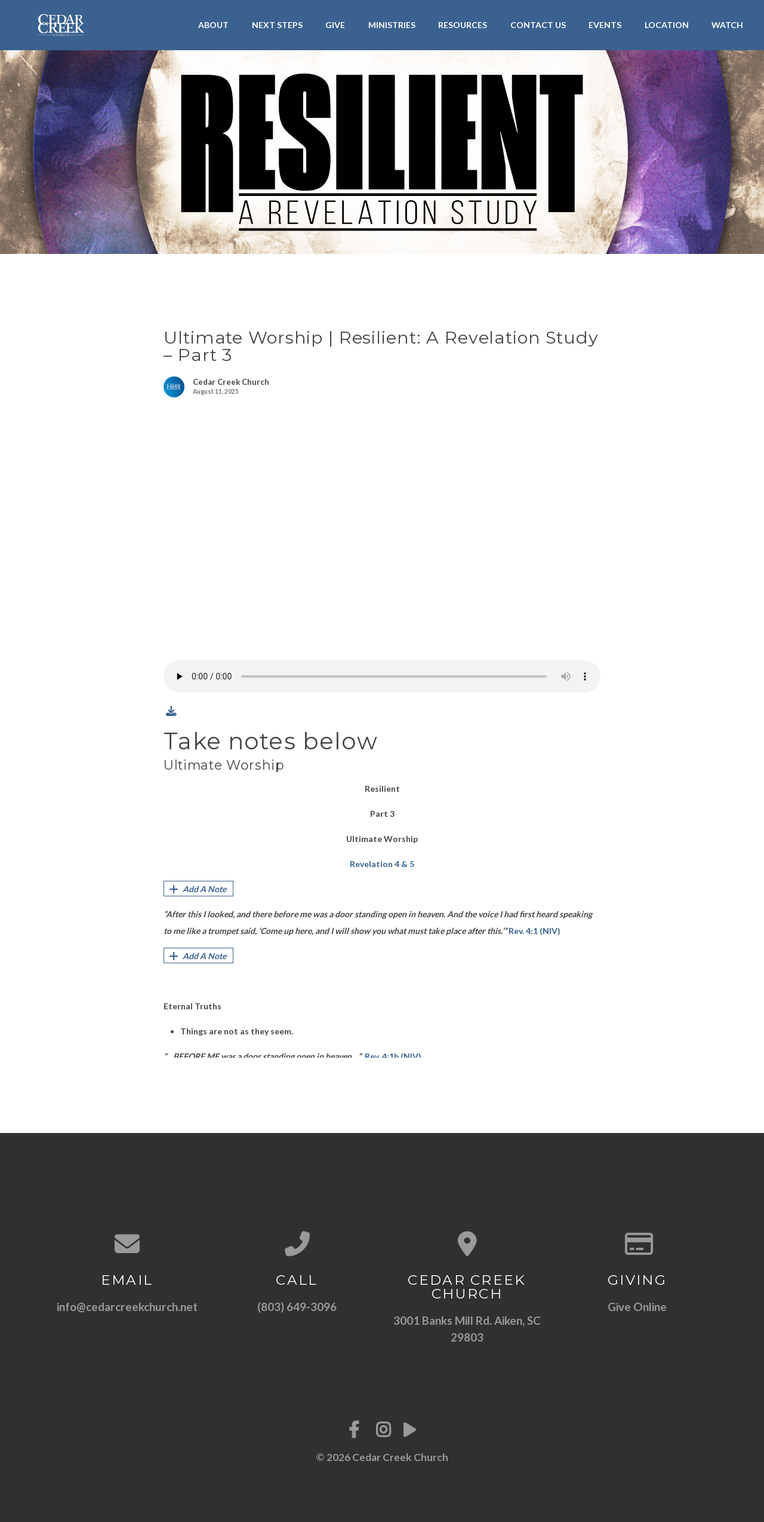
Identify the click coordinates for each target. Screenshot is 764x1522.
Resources (462, 25)
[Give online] (637, 1243)
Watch (727, 25)
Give (335, 25)
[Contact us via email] (127, 1243)
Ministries (391, 25)
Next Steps (277, 25)
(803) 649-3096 (297, 1306)
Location (667, 25)
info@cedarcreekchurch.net (127, 1306)
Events (605, 25)
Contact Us (538, 25)
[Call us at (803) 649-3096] (297, 1243)
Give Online (637, 1306)
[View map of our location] (467, 1243)
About (213, 25)
